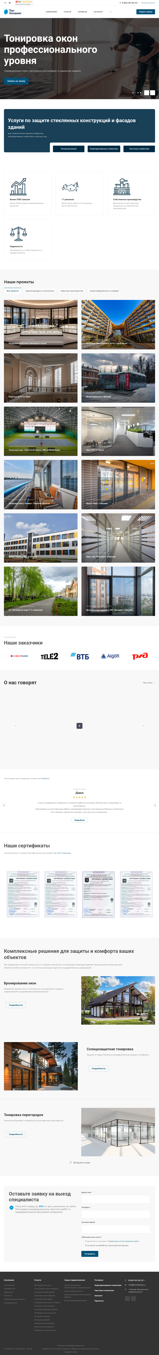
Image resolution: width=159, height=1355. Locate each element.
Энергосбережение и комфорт (104, 291)
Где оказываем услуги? (73, 1291)
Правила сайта (71, 1352)
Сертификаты (9, 1289)
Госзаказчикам (69, 149)
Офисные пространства (72, 291)
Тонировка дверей (42, 1320)
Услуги (37, 1280)
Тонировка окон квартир (44, 1296)
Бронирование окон (20, 983)
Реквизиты (8, 1292)
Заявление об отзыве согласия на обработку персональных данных (70, 1349)
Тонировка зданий (42, 1316)
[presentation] (15, 725)
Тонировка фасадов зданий (45, 1309)
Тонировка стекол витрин (45, 1330)
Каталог (99, 1295)
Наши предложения (74, 1280)
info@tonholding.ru (136, 1285)
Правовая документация (14, 1299)
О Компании (9, 1285)
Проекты (99, 1301)
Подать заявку (145, 12)
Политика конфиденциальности (70, 1345)
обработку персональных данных (113, 1245)
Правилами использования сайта (123, 1241)
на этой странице (62, 853)
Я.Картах (45, 778)
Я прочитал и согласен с (110, 1241)
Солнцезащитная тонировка (110, 1049)
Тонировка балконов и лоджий (47, 1302)
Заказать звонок (148, 3)
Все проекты (13, 291)
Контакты (8, 1296)
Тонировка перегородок (23, 1115)
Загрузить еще (80, 1162)
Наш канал (149, 683)
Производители (10, 1303)
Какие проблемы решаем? (75, 1300)
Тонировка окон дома (43, 1299)
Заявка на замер (16, 81)
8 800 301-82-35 (129, 3)
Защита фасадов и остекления (40, 291)
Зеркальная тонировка (44, 1327)
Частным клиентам (139, 149)
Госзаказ (99, 1280)
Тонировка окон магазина (45, 1313)
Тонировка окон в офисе (44, 1306)
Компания (9, 1280)
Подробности (16, 1005)
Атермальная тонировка (44, 1323)
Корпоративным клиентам (104, 149)
